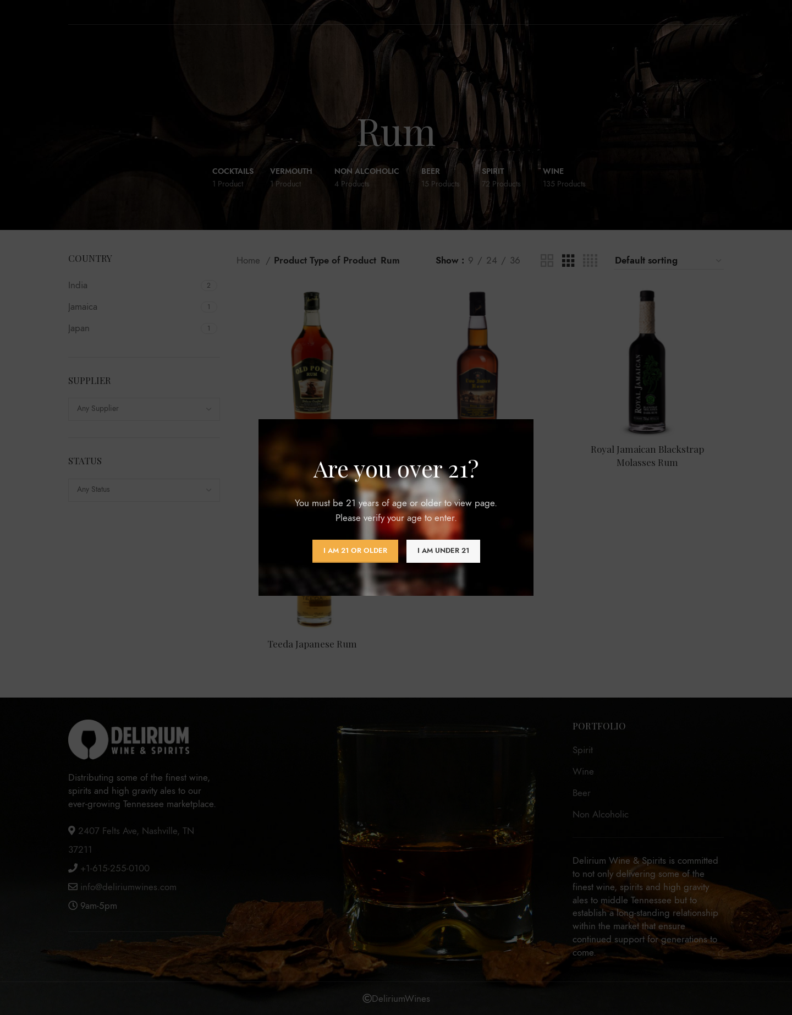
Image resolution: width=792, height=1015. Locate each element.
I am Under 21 (443, 551)
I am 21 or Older (355, 551)
